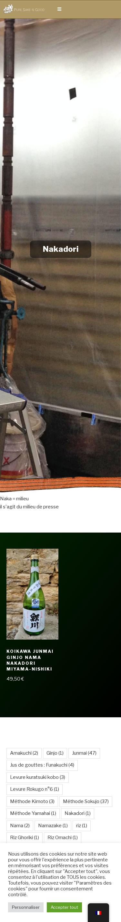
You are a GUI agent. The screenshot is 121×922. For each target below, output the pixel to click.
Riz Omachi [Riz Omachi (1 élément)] (62, 837)
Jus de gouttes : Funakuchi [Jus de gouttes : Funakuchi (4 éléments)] (42, 765)
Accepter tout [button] (64, 907)
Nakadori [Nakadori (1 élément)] (78, 813)
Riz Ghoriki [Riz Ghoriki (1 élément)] (24, 837)
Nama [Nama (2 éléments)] (20, 826)
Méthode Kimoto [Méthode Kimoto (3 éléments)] (32, 801)
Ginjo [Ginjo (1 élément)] (55, 753)
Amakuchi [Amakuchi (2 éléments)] (24, 753)
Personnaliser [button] (26, 907)
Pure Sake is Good (29, 9)
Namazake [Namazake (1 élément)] (53, 826)
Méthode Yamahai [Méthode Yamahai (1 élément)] (33, 813)
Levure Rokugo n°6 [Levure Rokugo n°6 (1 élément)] (34, 789)
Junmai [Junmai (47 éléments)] (84, 753)
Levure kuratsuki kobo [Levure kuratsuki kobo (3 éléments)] (37, 777)
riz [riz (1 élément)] (81, 826)
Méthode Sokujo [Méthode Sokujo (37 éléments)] (86, 801)
